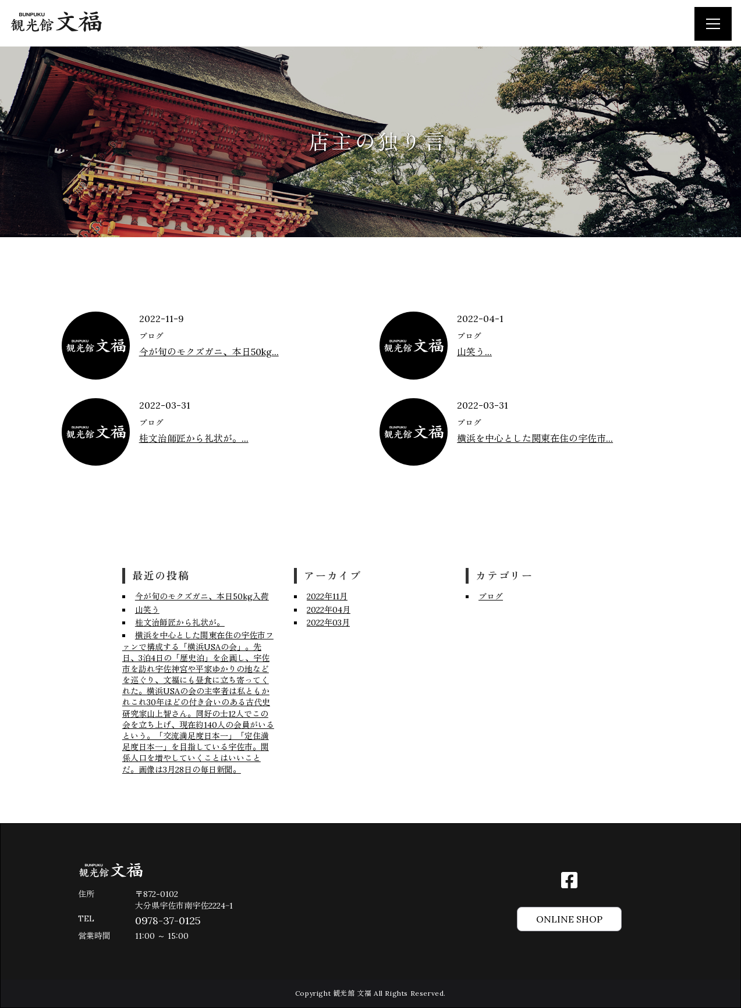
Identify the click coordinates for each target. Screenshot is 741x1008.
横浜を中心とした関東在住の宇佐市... (535, 438)
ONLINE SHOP (569, 919)
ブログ (151, 336)
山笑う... (474, 352)
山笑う (147, 610)
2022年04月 (328, 610)
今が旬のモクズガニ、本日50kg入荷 (202, 596)
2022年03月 (328, 622)
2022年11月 (327, 596)
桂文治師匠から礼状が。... (194, 438)
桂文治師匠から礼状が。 (180, 622)
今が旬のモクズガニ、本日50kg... (209, 352)
